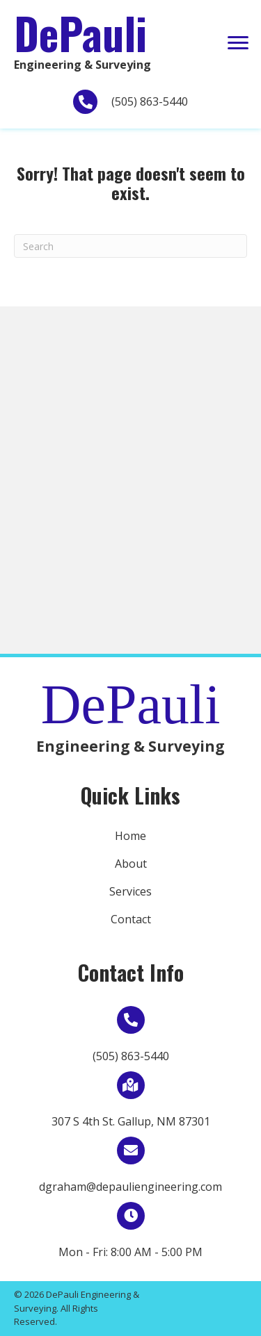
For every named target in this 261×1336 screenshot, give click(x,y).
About (131, 863)
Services (130, 891)
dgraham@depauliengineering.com (130, 1186)
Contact (131, 919)
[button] (238, 43)
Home (130, 835)
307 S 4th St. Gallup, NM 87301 (131, 1121)
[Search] (130, 246)
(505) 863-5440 (149, 101)
